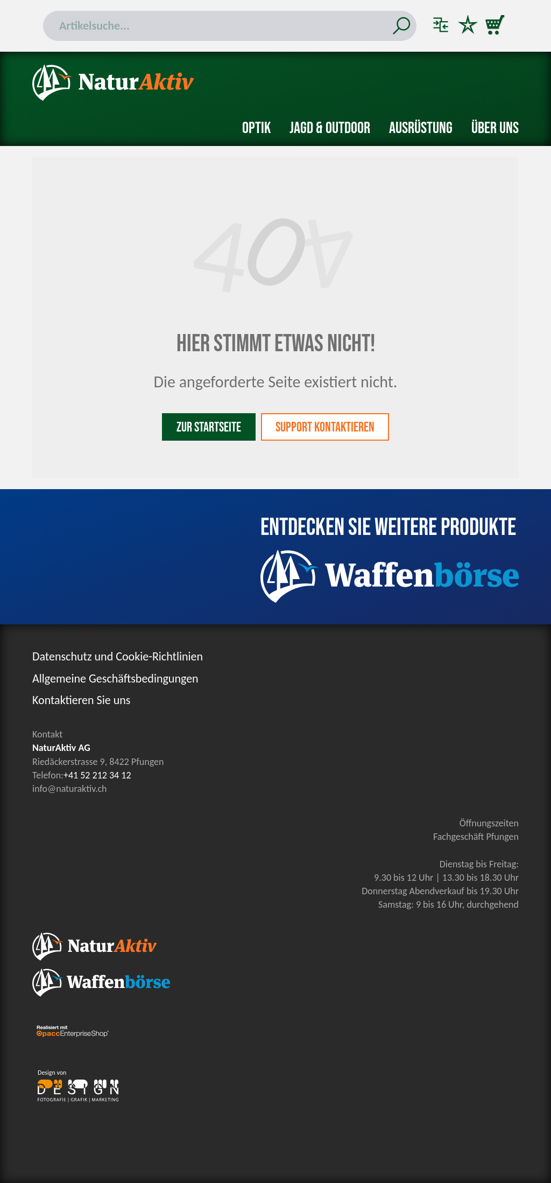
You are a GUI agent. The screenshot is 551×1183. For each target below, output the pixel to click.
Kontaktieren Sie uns (81, 700)
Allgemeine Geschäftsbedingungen (115, 678)
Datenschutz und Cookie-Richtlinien (117, 656)
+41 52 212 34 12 (97, 775)
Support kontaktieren (325, 427)
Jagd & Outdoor (329, 128)
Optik (256, 128)
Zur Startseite (208, 427)
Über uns (495, 128)
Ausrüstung (421, 128)
